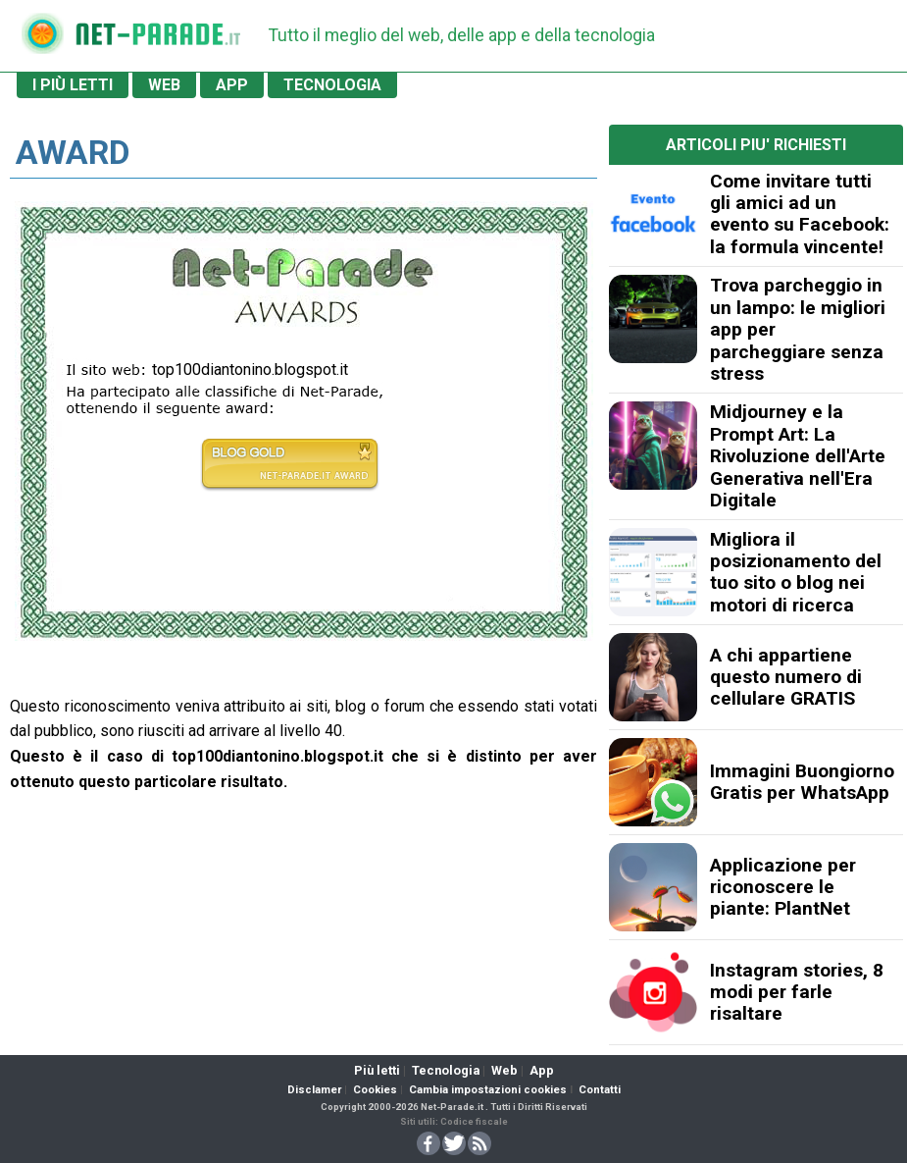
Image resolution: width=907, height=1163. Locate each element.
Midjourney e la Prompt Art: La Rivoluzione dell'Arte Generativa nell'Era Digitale (797, 455)
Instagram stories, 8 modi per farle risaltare (796, 992)
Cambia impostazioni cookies (488, 1090)
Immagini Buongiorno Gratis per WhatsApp (802, 782)
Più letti (377, 1070)
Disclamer (314, 1090)
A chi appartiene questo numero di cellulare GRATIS (786, 677)
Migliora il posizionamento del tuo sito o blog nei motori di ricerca (796, 572)
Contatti (600, 1090)
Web (504, 1070)
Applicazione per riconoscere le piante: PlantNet (783, 887)
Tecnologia (445, 1070)
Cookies (375, 1090)
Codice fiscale (474, 1121)
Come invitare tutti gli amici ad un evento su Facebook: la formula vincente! (799, 214)
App (541, 1070)
